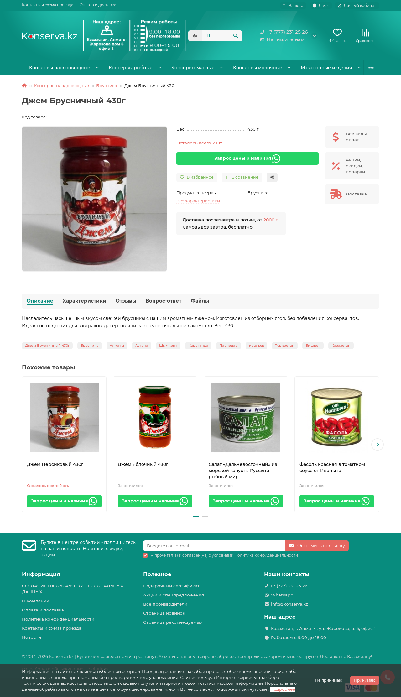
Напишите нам (281, 39)
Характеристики (84, 301)
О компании (35, 600)
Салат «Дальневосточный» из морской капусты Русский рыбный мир (243, 470)
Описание (40, 301)
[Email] (214, 545)
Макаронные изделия (326, 67)
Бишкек (312, 345)
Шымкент (168, 345)
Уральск (256, 345)
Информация (41, 574)
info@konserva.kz (289, 603)
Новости (31, 637)
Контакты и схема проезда (47, 5)
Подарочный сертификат (171, 585)
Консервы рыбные (131, 67)
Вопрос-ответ (163, 301)
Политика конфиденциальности (58, 619)
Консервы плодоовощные (59, 67)
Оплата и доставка (98, 5)
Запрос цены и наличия (247, 158)
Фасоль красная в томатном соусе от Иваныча (332, 467)
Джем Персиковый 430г (55, 464)
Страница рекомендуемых (172, 622)
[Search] (222, 35)
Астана (141, 345)
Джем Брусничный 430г (47, 345)
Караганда (198, 345)
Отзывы (126, 301)
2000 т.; (271, 220)
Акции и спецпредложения (173, 594)
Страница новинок (164, 613)
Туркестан (284, 345)
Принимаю (364, 680)
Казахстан (341, 345)
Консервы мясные (193, 67)
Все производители (165, 603)
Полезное (157, 574)
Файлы (200, 301)
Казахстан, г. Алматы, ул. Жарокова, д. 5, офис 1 (323, 628)
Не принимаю (328, 680)
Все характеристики (198, 200)
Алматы (117, 345)
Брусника (106, 85)
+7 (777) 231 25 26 (283, 32)
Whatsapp (282, 594)
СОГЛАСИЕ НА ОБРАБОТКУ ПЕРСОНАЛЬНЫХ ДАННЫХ (72, 588)
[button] (377, 444)
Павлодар (228, 345)
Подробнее (282, 689)
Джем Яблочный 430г (143, 464)
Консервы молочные (257, 67)
